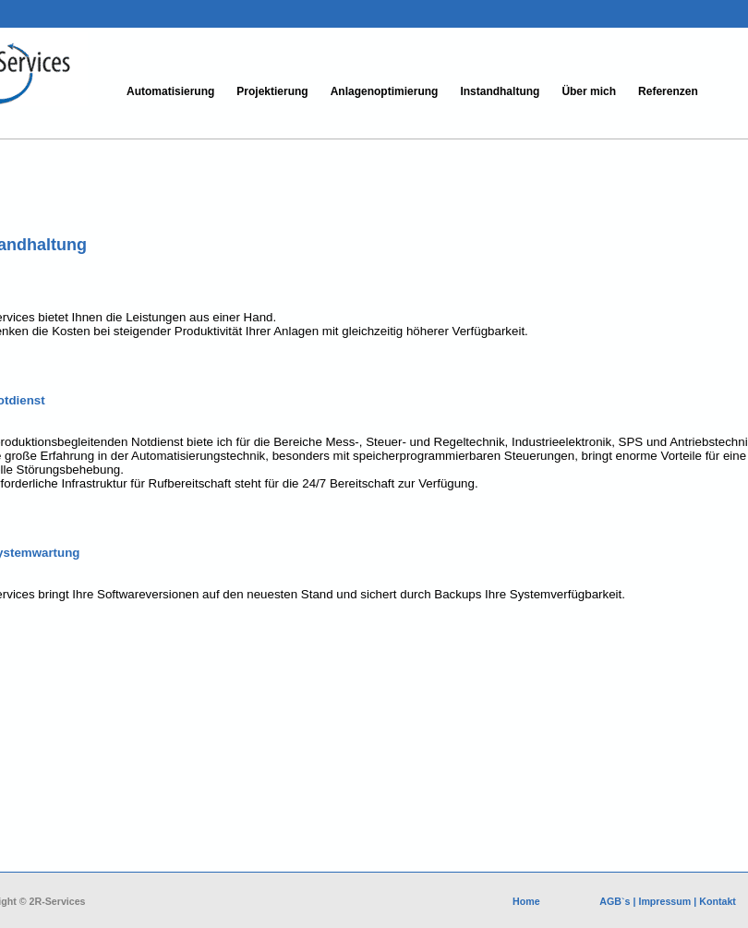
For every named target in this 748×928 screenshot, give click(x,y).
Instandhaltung (499, 91)
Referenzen (668, 91)
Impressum (664, 901)
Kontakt (717, 901)
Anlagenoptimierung (385, 91)
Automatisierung (170, 91)
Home (528, 901)
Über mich (588, 91)
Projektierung (272, 91)
